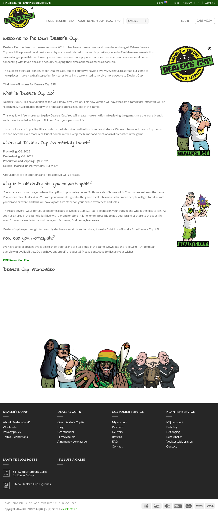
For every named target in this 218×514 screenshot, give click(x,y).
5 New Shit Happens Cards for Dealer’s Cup (30, 473)
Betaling (171, 427)
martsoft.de (70, 509)
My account (119, 422)
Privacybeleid (66, 436)
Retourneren (174, 436)
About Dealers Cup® (16, 422)
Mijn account (174, 422)
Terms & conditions (15, 436)
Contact (187, 2)
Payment (117, 427)
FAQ (117, 20)
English (163, 3)
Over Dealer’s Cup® (70, 422)
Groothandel (65, 432)
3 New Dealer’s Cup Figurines (32, 484)
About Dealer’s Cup (91, 20)
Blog (176, 2)
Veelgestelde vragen (179, 441)
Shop (72, 20)
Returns (117, 436)
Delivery (117, 432)
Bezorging (173, 432)
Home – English (56, 20)
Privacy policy (12, 432)
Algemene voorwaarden (72, 441)
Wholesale (9, 427)
